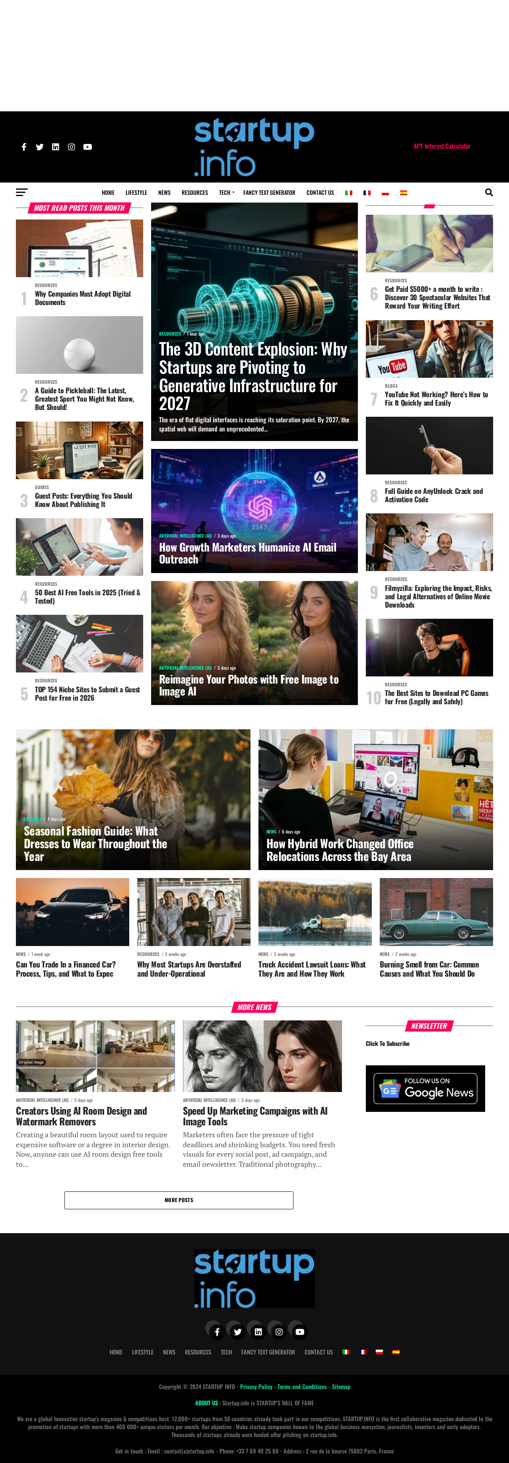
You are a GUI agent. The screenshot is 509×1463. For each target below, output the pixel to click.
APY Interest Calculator (442, 146)
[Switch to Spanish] (403, 192)
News (164, 192)
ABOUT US (207, 1403)
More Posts (179, 1200)
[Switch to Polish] (385, 192)
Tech (224, 192)
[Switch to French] (367, 192)
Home (108, 192)
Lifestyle (136, 192)
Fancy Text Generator (269, 192)
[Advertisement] (254, 55)
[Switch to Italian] (348, 192)
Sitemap (341, 1386)
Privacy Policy (257, 1386)
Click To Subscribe (388, 1043)
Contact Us (320, 192)
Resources (195, 192)
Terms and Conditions (303, 1386)
